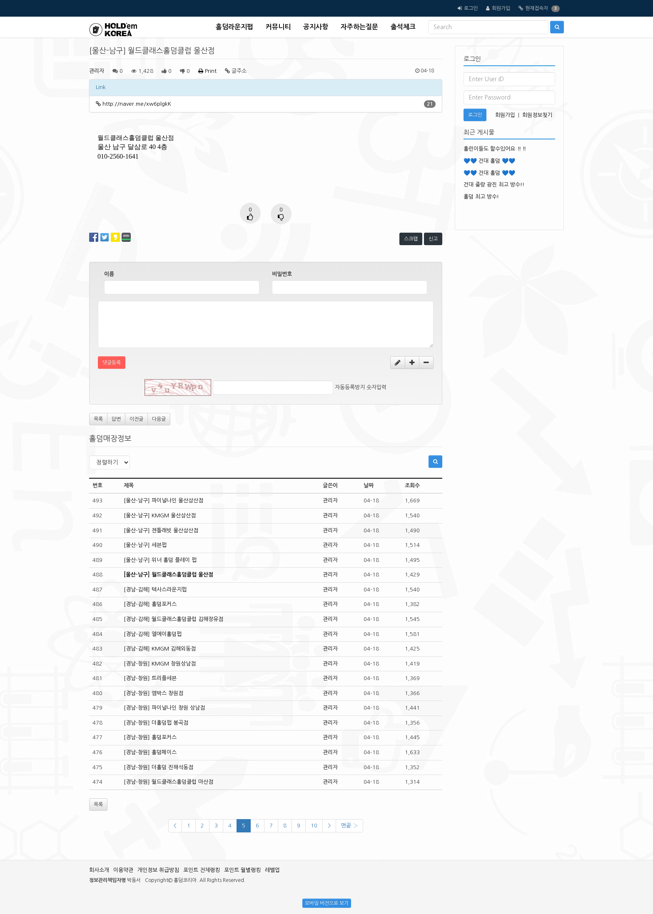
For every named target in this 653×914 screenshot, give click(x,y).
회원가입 (501, 8)
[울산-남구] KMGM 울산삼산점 (160, 515)
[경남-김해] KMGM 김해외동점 (160, 648)
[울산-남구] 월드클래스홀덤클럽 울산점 (168, 574)
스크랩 (411, 238)
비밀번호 (282, 274)
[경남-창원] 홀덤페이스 (150, 752)
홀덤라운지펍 (234, 27)
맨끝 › (349, 825)
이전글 (136, 419)
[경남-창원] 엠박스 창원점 (153, 693)
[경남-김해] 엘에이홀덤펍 (153, 634)
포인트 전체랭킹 (201, 870)
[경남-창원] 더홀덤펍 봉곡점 (156, 722)
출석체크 (403, 27)
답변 (116, 419)
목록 (98, 419)
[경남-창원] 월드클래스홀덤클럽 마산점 (168, 782)
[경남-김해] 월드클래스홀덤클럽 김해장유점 (173, 619)
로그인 (471, 8)
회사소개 (99, 870)
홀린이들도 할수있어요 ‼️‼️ (495, 149)
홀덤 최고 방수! (481, 196)
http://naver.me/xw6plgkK (136, 104)
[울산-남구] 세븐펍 (145, 545)
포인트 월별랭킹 (242, 870)
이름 (109, 274)
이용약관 (123, 870)
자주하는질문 (359, 27)
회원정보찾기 (537, 115)
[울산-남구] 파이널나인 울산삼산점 (163, 500)
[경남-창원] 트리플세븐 (150, 678)
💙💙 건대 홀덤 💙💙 (489, 161)
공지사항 (315, 27)
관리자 (96, 71)
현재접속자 (536, 8)
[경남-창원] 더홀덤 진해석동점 (158, 767)
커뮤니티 (278, 27)
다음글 (159, 419)
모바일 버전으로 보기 (327, 903)
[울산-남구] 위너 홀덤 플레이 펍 (160, 560)
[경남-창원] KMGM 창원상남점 (160, 663)
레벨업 (272, 870)
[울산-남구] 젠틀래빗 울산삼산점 (161, 530)
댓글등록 (111, 362)
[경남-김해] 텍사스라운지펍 (155, 589)
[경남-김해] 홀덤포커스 (150, 604)
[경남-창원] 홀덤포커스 (150, 737)
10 (314, 825)
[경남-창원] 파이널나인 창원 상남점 (164, 707)
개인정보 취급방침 (158, 870)
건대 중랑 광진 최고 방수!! (494, 184)
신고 (433, 238)
